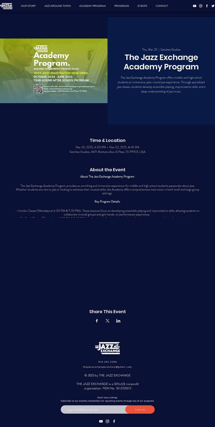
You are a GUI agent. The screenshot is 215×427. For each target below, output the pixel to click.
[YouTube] (195, 6)
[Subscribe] (140, 409)
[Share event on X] (108, 321)
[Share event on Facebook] (97, 321)
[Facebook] (207, 6)
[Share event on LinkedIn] (118, 321)
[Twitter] (213, 6)
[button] (122, 6)
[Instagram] (201, 6)
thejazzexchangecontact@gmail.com (107, 366)
